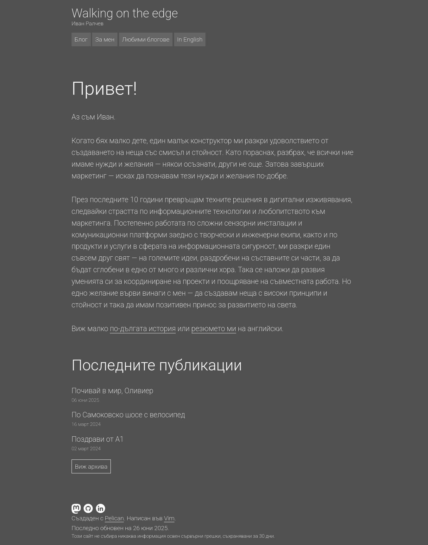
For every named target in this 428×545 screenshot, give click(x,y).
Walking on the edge (125, 13)
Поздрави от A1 (98, 439)
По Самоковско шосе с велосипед (128, 415)
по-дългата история (143, 328)
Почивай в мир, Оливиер (112, 391)
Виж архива (91, 466)
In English (190, 39)
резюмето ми (214, 328)
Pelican (114, 518)
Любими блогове (146, 39)
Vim (169, 518)
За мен (105, 39)
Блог (81, 39)
